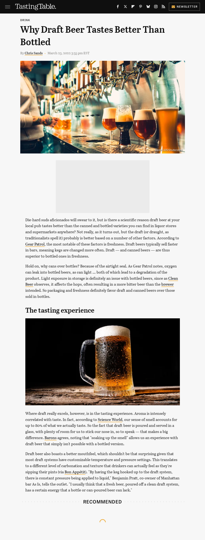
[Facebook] (118, 7)
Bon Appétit (75, 472)
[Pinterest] (140, 7)
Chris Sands (34, 52)
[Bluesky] (148, 7)
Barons (51, 437)
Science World (110, 419)
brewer (167, 284)
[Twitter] (125, 7)
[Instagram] (156, 7)
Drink (25, 20)
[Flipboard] (133, 7)
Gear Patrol (35, 244)
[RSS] (163, 7)
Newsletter (184, 6)
